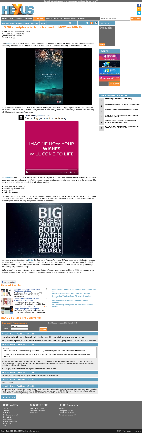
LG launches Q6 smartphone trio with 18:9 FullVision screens (72, 305)
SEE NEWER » (8, 397)
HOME (4, 19)
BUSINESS (28, 19)
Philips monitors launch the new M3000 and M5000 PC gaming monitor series (120, 121)
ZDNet (30, 260)
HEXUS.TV (58, 19)
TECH (11, 19)
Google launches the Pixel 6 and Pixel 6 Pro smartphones (26, 299)
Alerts (36, 409)
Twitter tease (8, 178)
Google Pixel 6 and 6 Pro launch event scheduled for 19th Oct (74, 290)
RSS (31, 409)
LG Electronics (11, 34)
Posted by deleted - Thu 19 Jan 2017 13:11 (18, 379)
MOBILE (49, 19)
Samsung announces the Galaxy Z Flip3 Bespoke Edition (27, 290)
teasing (9, 43)
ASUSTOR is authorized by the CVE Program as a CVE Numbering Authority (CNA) (122, 127)
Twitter (41, 409)
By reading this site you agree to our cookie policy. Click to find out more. (70, 1)
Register (68, 323)
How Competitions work (10, 415)
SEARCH (135, 19)
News (43, 23)
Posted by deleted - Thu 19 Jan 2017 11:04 (18, 334)
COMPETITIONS (70, 19)
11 (44, 298)
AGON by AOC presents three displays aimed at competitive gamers (122, 116)
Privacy (5, 425)
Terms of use (7, 423)
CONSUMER (39, 19)
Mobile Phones (22, 23)
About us (5, 409)
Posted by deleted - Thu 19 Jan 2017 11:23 (18, 344)
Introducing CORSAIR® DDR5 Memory (118, 98)
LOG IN (102, 44)
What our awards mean (10, 421)
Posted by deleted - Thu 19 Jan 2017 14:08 (18, 386)
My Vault (9, 38)
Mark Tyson (8, 31)
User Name (6, 326)
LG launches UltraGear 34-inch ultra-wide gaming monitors (71, 301)
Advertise (6, 411)
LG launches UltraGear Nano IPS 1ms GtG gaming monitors (71, 297)
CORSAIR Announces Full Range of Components (122, 104)
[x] (97, 1)
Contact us (6, 413)
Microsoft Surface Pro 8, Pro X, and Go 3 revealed (71, 293)
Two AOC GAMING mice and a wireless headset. (122, 110)
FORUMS (81, 19)
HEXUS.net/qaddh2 (16, 36)
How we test (7, 417)
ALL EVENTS (114, 84)
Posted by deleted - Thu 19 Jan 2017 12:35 (18, 372)
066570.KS (20, 34)
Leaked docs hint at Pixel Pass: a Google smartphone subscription (26, 308)
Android (34, 23)
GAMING (19, 19)
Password (5, 328)
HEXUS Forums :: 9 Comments (21, 317)
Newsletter (41, 411)
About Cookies (7, 419)
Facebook (33, 411)
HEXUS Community (68, 405)
